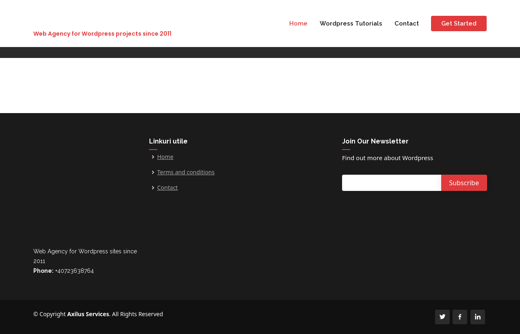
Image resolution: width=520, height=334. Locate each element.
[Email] (394, 183)
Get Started (459, 23)
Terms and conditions (185, 172)
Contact (406, 23)
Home (298, 23)
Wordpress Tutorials (351, 23)
